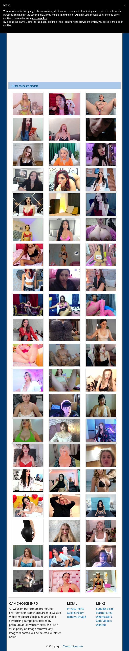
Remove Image (76, 617)
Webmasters (104, 617)
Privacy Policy (75, 609)
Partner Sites (104, 613)
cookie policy (39, 18)
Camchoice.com (73, 646)
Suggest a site (105, 609)
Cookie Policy (75, 613)
